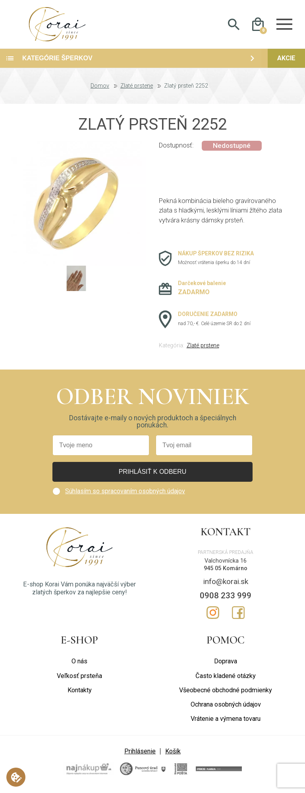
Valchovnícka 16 (226, 564)
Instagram (213, 616)
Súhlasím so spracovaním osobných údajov (125, 494)
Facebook (238, 616)
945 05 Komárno (225, 571)
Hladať (233, 26)
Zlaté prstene (136, 89)
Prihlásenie (140, 754)
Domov (100, 89)
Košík (173, 754)
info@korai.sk (225, 585)
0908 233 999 (225, 599)
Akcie (286, 61)
